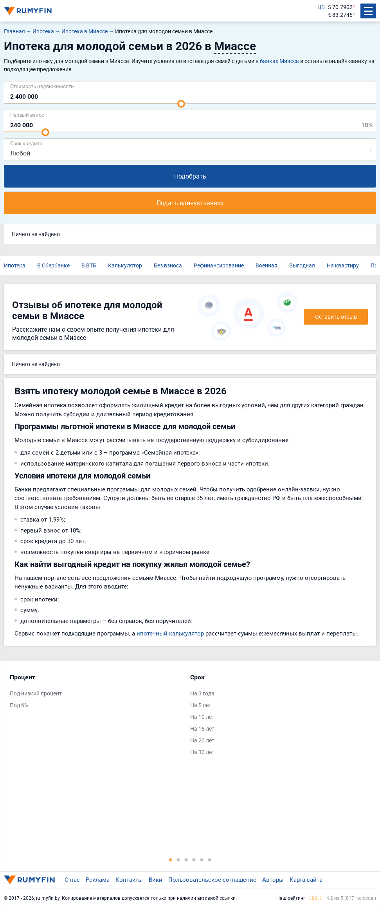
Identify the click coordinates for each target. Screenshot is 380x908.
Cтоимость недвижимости (42, 86)
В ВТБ (88, 265)
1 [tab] (171, 859)
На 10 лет (202, 716)
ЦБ (321, 7)
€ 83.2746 (340, 14)
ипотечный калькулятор (170, 633)
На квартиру (343, 265)
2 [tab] (178, 859)
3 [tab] (186, 859)
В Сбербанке (53, 265)
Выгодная (302, 265)
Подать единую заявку (190, 203)
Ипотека (14, 265)
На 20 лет (202, 740)
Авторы (273, 879)
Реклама (98, 879)
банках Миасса (279, 61)
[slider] (181, 104)
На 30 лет (202, 752)
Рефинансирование (219, 265)
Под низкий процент (36, 693)
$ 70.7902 (340, 7)
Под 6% (19, 705)
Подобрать (190, 176)
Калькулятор (125, 265)
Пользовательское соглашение (212, 879)
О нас (72, 879)
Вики (155, 879)
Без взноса (168, 265)
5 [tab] (202, 859)
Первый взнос (27, 114)
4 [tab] (194, 859)
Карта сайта (306, 879)
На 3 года (202, 693)
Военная (266, 265)
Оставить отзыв (336, 316)
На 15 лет (202, 728)
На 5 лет (200, 705)
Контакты (129, 879)
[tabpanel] (96, 693)
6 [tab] (210, 859)
